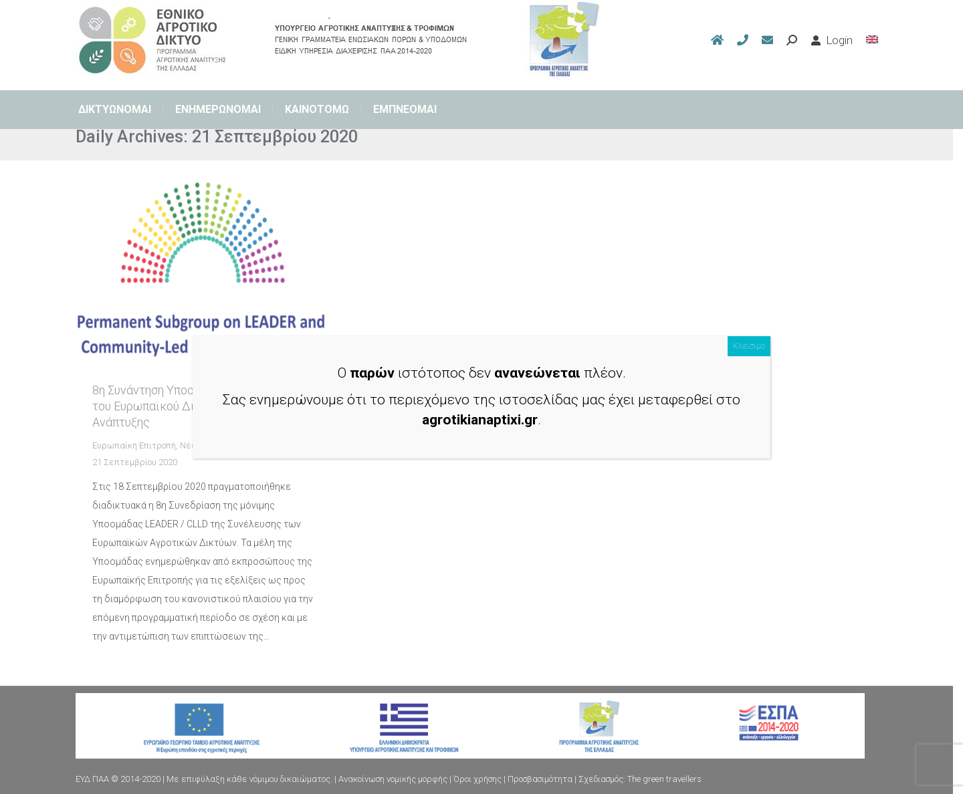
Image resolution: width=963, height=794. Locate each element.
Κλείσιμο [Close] (749, 346)
